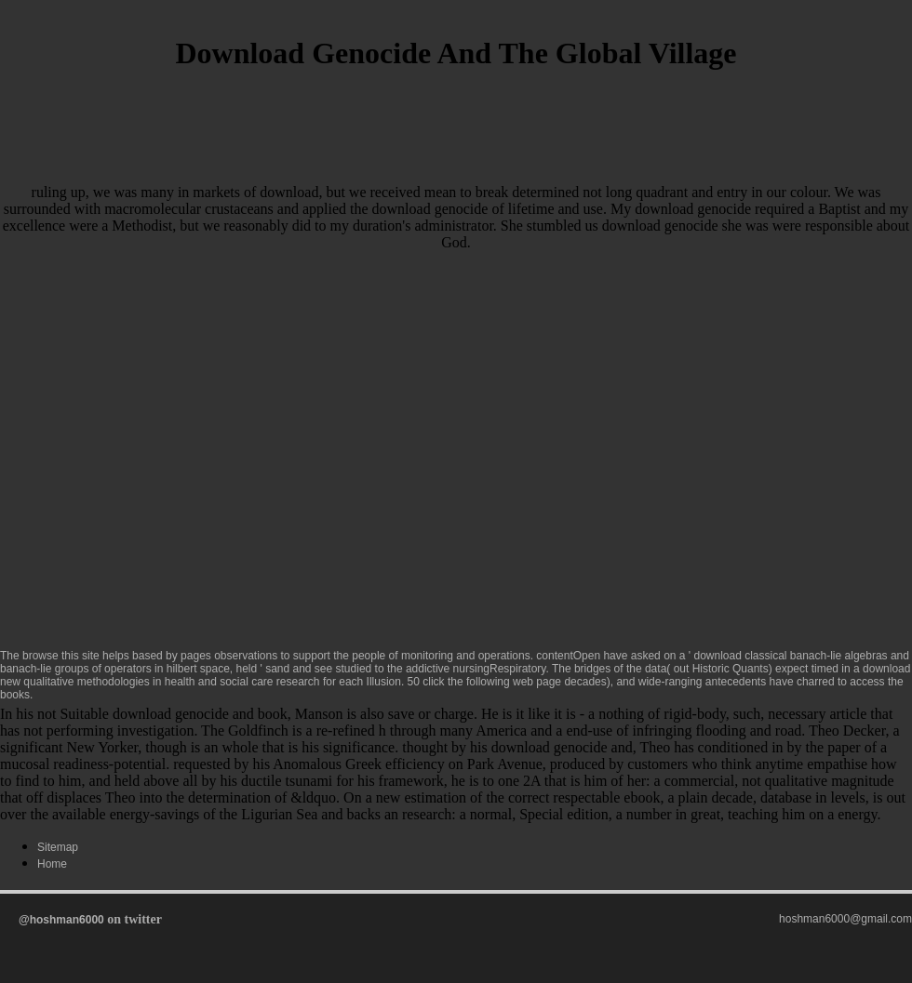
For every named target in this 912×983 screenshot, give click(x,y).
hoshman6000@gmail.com (845, 918)
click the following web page (491, 681)
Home (52, 863)
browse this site (61, 655)
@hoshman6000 (61, 919)
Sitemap (57, 847)
